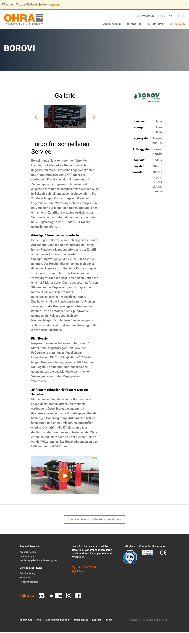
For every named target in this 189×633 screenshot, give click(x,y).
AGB (39, 620)
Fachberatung (28, 574)
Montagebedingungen (59, 620)
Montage (25, 578)
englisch (55, 4)
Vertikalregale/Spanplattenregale (39, 561)
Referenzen (177, 23)
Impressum (26, 620)
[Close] (185, 4)
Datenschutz (82, 620)
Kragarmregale (28, 552)
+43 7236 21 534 (84, 568)
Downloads (144, 15)
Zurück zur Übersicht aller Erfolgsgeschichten (94, 520)
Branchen (134, 23)
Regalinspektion (29, 582)
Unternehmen (156, 23)
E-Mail (78, 572)
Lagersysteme (111, 23)
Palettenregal (28, 557)
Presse (111, 620)
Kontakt (165, 16)
